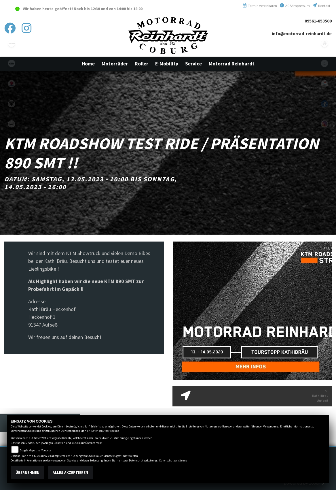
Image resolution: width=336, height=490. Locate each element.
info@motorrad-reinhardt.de (302, 33)
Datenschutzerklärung (105, 431)
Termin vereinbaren (260, 5)
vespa (11, 124)
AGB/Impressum (295, 5)
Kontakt (321, 5)
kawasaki (11, 43)
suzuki (11, 83)
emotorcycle (11, 144)
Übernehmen (27, 472)
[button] (114, 64)
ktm (11, 63)
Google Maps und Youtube (35, 450)
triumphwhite (11, 103)
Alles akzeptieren (70, 472)
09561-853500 (318, 21)
